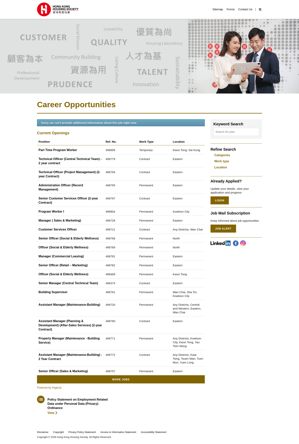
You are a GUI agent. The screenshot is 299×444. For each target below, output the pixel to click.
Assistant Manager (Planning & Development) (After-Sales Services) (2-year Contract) (70, 325)
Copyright (58, 432)
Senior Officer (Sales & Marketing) (63, 371)
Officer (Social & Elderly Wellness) (63, 247)
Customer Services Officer (58, 229)
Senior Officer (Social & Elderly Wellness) (69, 238)
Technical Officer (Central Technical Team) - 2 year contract (70, 161)
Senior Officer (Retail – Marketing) (63, 265)
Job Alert (223, 228)
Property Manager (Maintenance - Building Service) (69, 340)
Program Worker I (51, 211)
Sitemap (217, 9)
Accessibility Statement (153, 432)
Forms (231, 9)
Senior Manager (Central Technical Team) (68, 283)
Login (219, 200)
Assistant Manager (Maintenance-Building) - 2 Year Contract (70, 357)
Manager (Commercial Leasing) (61, 256)
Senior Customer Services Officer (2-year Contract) (68, 200)
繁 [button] (260, 9)
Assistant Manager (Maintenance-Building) (69, 304)
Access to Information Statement (118, 432)
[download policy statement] (73, 405)
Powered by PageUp (49, 387)
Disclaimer (43, 432)
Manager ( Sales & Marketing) (60, 220)
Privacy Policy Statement (82, 432)
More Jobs (120, 379)
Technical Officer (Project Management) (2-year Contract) (69, 174)
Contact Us (245, 9)
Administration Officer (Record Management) (61, 187)
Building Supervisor (53, 292)
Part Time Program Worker (58, 150)
